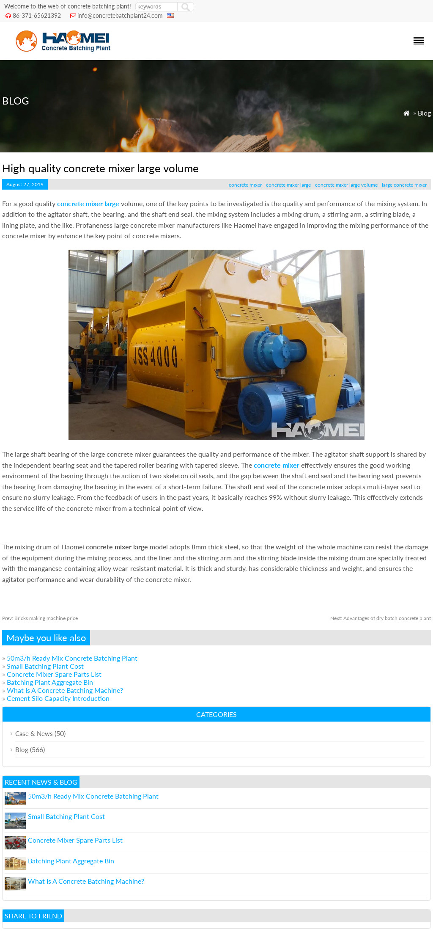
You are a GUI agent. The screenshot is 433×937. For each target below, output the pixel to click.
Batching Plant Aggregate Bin (50, 682)
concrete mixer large (288, 185)
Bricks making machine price (40, 618)
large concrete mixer (404, 185)
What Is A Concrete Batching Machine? (65, 690)
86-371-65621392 (37, 15)
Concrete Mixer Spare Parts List (54, 674)
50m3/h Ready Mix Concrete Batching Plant (72, 658)
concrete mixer (245, 185)
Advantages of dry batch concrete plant (380, 618)
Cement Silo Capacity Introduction (58, 698)
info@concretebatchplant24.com (120, 15)
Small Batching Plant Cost (45, 666)
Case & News (34, 733)
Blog (424, 113)
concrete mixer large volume (346, 185)
